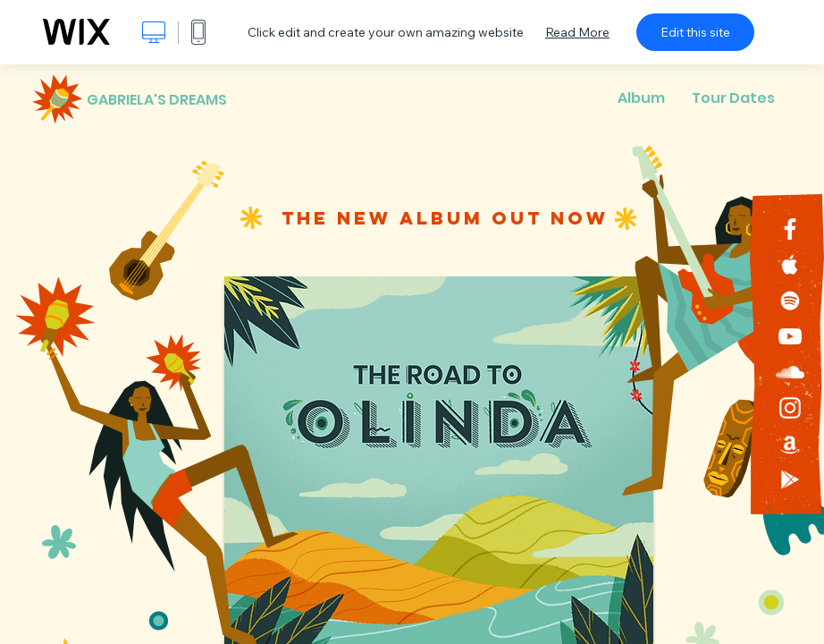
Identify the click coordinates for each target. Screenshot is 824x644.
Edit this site (695, 32)
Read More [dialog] (577, 32)
